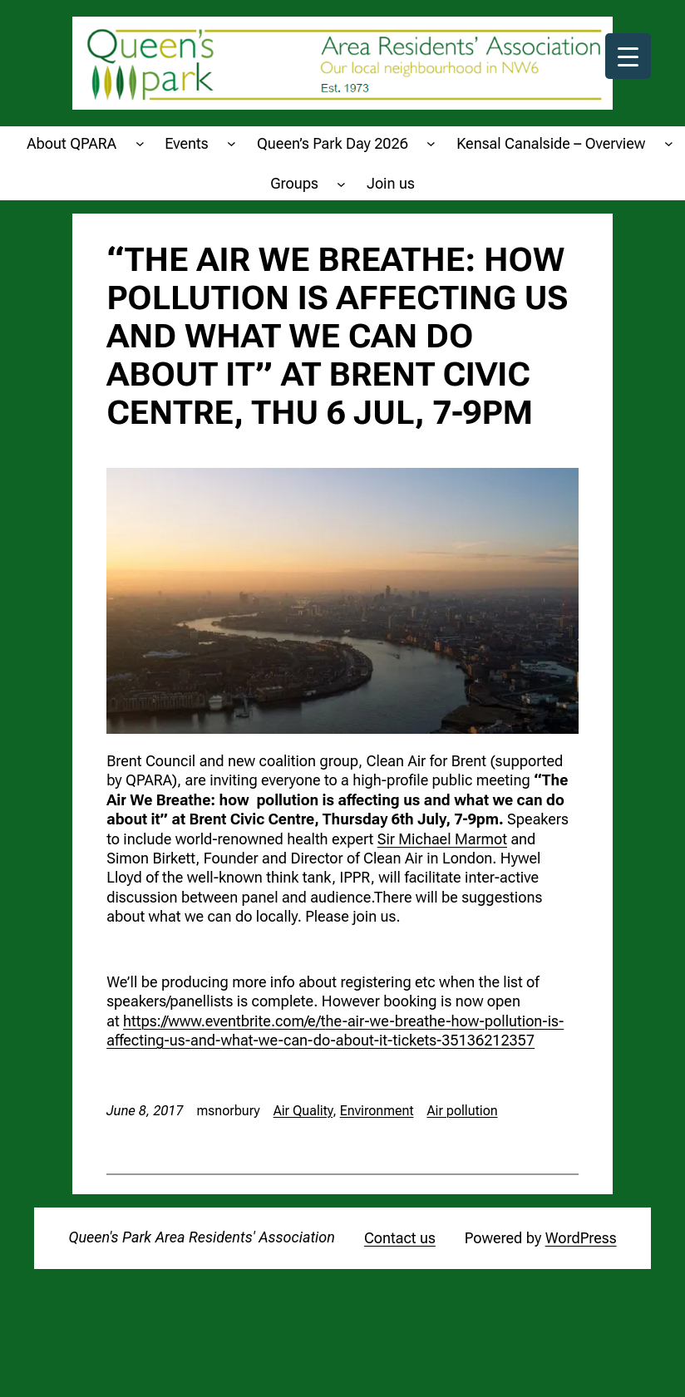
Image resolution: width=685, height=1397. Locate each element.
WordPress (581, 1238)
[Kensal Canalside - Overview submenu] (668, 143)
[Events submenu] (231, 143)
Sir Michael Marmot (442, 839)
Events (186, 143)
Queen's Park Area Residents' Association (201, 1237)
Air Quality (303, 1111)
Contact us (400, 1238)
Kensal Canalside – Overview (550, 143)
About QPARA (71, 143)
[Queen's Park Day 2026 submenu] (431, 143)
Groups (294, 183)
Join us (391, 183)
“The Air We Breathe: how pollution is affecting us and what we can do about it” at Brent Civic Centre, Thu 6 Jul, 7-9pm (337, 336)
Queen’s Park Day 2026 (332, 143)
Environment (377, 1111)
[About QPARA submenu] (140, 143)
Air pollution (461, 1111)
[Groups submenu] (341, 183)
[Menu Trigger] (628, 56)
